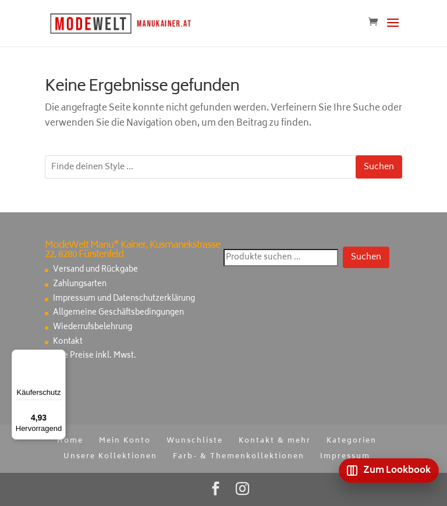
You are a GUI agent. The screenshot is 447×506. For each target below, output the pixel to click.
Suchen (379, 167)
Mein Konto (125, 441)
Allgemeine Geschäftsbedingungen (118, 313)
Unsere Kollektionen (110, 457)
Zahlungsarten (80, 284)
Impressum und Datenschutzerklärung (124, 299)
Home (70, 441)
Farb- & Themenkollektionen (238, 457)
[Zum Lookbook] (389, 470)
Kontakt (68, 342)
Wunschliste (194, 441)
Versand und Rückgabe (95, 270)
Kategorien (352, 441)
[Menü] (59, 357)
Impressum (345, 457)
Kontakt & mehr (275, 441)
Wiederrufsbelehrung (92, 327)
